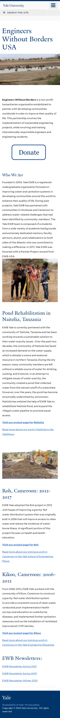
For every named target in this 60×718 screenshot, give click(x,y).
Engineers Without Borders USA (27, 38)
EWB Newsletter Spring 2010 (19, 673)
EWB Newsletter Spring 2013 (19, 666)
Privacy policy (32, 705)
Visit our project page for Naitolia (23, 422)
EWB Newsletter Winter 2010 (20, 680)
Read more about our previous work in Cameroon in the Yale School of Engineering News (27, 556)
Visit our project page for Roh (20, 544)
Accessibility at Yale (13, 705)
